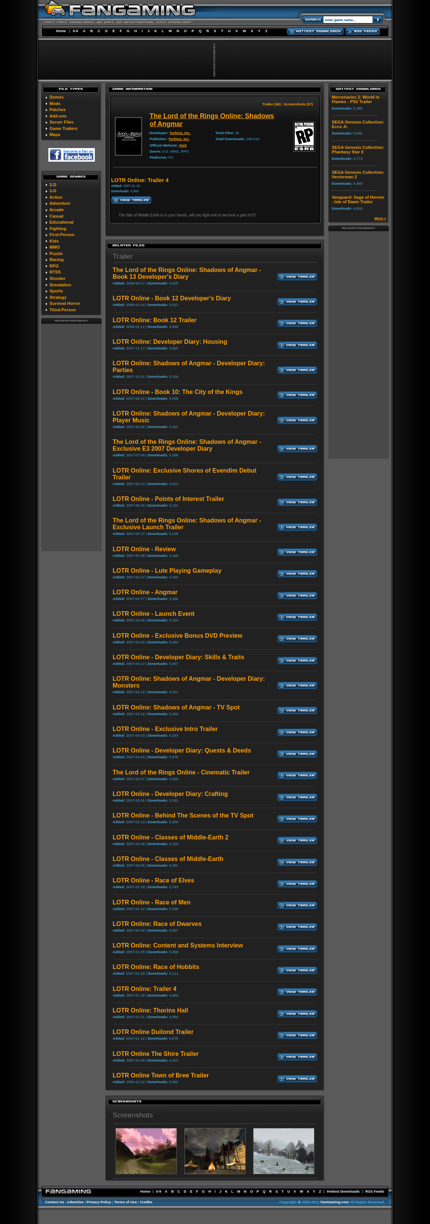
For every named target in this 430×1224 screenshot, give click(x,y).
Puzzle (56, 253)
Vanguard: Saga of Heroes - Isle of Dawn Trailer (358, 199)
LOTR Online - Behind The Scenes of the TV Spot (183, 815)
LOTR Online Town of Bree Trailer (161, 1075)
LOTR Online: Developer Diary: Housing (170, 341)
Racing (56, 259)
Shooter (57, 278)
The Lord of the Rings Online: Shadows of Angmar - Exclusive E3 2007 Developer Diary (187, 445)
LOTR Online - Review (144, 549)
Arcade (56, 209)
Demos (56, 97)
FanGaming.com (334, 1202)
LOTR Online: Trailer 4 (144, 989)
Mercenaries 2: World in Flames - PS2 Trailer (355, 99)
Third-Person (62, 310)
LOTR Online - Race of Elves (153, 880)
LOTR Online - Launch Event (154, 613)
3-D (52, 191)
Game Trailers (63, 128)
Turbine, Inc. (179, 133)
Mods (54, 103)
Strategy (58, 297)
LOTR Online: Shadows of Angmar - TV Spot (176, 707)
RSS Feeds (374, 1191)
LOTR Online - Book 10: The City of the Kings (178, 392)
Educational (61, 222)
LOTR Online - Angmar (145, 592)
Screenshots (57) (298, 104)
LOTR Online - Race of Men (151, 902)
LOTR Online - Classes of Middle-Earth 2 (171, 837)
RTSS (55, 272)
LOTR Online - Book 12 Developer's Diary (172, 298)
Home (61, 31)
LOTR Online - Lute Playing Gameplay (167, 570)
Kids (54, 241)
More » (380, 218)
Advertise (75, 1202)
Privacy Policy (99, 1202)
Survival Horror (64, 303)
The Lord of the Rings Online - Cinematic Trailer (181, 772)
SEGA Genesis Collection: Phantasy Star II (358, 149)
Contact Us (54, 1202)
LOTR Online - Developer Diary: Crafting (170, 794)
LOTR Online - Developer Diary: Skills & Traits (178, 657)
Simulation (60, 285)
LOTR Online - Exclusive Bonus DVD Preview (177, 635)
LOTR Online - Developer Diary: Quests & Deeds (182, 750)
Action (56, 197)
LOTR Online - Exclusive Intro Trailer (165, 729)
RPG (54, 266)
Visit (183, 145)
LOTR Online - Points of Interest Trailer (168, 499)
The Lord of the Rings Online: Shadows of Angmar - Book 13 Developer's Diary (187, 273)
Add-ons (58, 116)
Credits (146, 1202)
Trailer (123, 256)
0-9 (75, 31)
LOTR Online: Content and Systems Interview (178, 945)
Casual (56, 216)
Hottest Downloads (343, 1191)
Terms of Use (125, 1202)
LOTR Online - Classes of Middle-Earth (168, 859)
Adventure (59, 203)
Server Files (61, 122)
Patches (57, 109)
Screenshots (133, 1115)
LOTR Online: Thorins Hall (150, 1010)
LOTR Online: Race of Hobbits (156, 967)
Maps (54, 134)
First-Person (61, 234)
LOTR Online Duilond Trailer (153, 1032)
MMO (54, 247)
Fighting (57, 228)
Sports (56, 291)
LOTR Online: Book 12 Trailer (154, 320)
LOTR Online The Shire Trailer (156, 1054)
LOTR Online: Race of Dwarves (157, 924)
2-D (52, 184)
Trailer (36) (271, 104)
